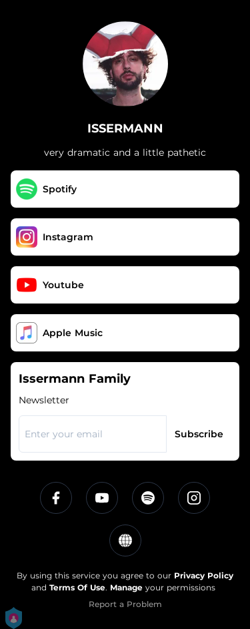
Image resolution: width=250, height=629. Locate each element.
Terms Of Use (77, 587)
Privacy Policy (203, 575)
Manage (126, 587)
